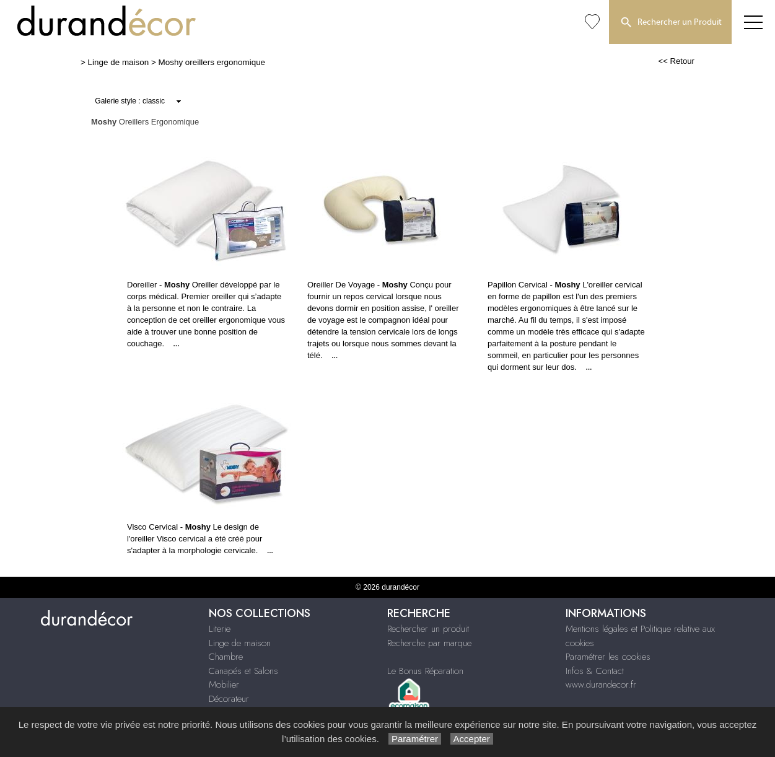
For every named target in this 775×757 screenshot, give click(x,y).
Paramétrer (414, 738)
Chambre (226, 656)
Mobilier (224, 684)
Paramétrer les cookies (608, 656)
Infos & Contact (595, 671)
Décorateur (229, 699)
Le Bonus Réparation (425, 671)
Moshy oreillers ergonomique (212, 62)
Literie (219, 629)
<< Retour (676, 61)
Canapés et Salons (243, 671)
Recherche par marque (429, 643)
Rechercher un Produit (670, 22)
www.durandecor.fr (601, 684)
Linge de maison (118, 62)
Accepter (472, 738)
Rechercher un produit (428, 629)
